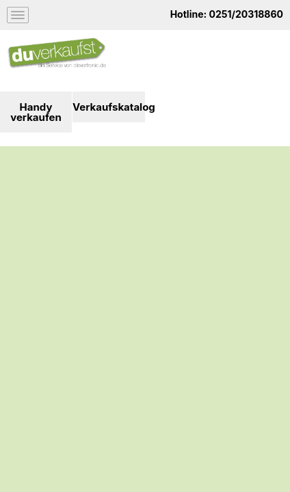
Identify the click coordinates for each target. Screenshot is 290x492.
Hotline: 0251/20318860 (226, 14)
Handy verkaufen (36, 112)
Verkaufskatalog (108, 106)
